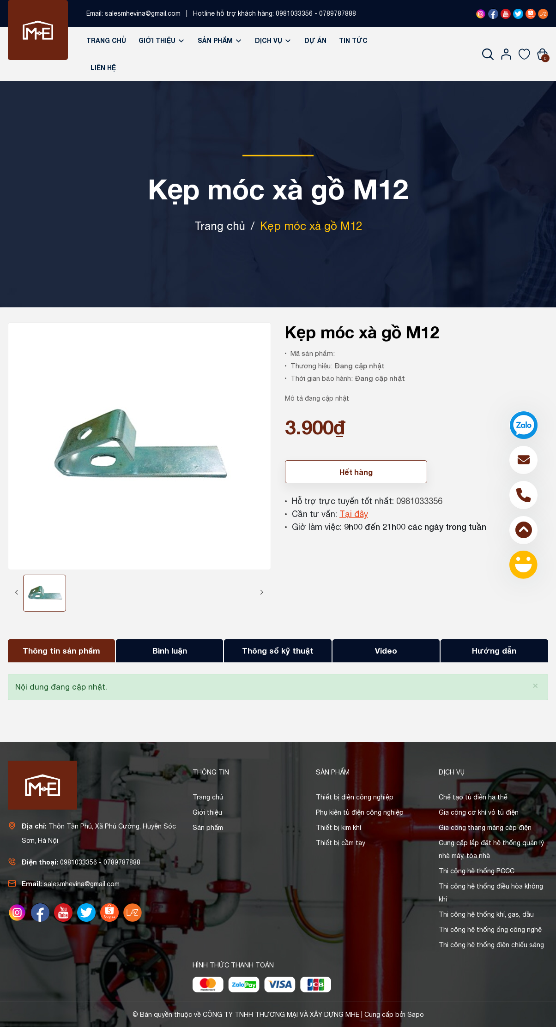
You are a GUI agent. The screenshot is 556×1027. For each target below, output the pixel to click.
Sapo (415, 1014)
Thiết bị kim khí (338, 827)
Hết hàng (356, 472)
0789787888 (337, 13)
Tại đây (353, 514)
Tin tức (353, 40)
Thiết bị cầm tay (340, 843)
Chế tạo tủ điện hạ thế (473, 797)
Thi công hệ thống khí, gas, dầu (486, 914)
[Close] (535, 684)
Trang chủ (106, 40)
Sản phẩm (220, 40)
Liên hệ (103, 68)
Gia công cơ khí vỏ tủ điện (479, 812)
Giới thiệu (162, 40)
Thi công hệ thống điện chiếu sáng (491, 945)
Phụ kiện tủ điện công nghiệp (360, 812)
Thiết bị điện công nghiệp (354, 797)
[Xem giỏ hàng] (542, 54)
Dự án (315, 40)
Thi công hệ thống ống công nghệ (490, 929)
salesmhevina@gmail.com (143, 13)
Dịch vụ (273, 40)
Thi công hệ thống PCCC (476, 871)
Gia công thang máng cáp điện (485, 827)
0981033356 (294, 13)
